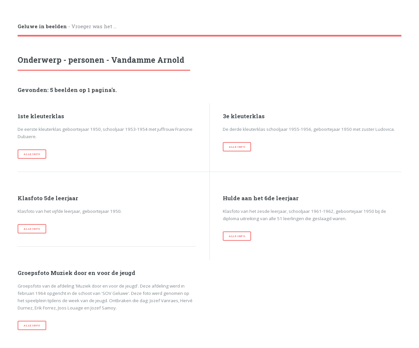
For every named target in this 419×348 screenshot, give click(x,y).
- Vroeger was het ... (67, 26)
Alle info (32, 154)
